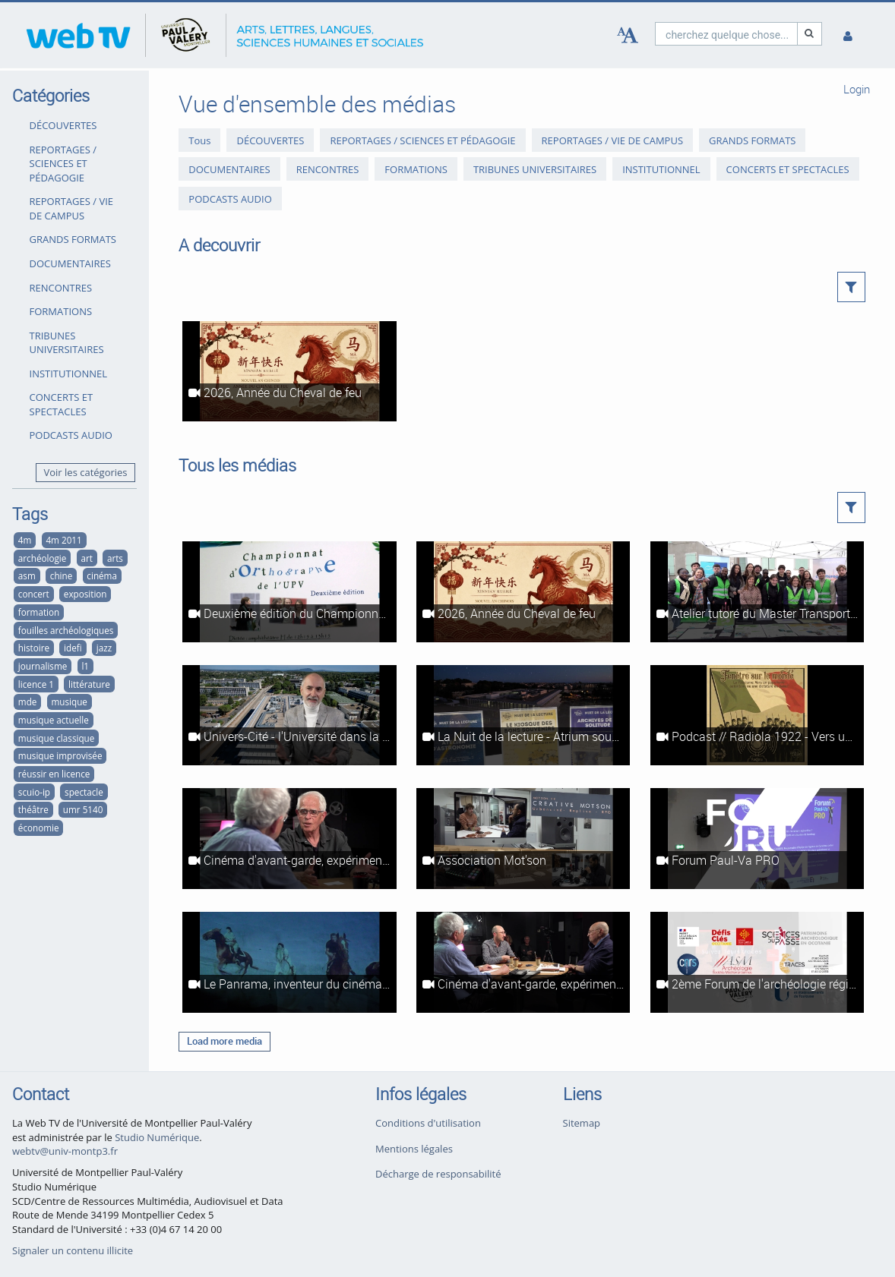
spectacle (84, 792)
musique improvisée (60, 755)
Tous (199, 140)
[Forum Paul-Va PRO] (757, 838)
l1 (85, 666)
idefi (73, 648)
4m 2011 (63, 540)
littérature (89, 684)
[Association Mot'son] (523, 838)
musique (69, 701)
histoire (33, 648)
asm (27, 575)
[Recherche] (810, 34)
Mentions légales (414, 1149)
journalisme (42, 666)
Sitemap (582, 1123)
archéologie (42, 558)
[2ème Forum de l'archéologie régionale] (757, 962)
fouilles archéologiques (66, 630)
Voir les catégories (86, 472)
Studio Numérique (157, 1137)
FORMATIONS (61, 311)
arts (115, 558)
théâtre (33, 809)
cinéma (102, 575)
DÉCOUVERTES (63, 125)
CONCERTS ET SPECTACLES (61, 404)
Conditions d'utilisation (428, 1123)
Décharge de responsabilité (438, 1174)
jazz (104, 648)
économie (38, 827)
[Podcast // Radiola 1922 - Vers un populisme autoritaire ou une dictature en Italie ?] (757, 715)
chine (61, 575)
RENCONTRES (61, 288)
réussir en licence (54, 774)
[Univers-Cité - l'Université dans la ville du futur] (289, 715)
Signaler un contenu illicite (72, 1250)
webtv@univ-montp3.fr (65, 1151)
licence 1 (36, 684)
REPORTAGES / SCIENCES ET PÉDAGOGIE (63, 163)
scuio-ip (34, 792)
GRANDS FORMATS (73, 239)
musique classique (56, 738)
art (86, 558)
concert (33, 594)
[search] (726, 34)
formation (38, 612)
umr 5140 (83, 809)
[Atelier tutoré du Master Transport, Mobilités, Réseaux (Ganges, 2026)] (757, 592)
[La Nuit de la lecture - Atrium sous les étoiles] (523, 715)
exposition (85, 594)
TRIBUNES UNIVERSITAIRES (67, 343)
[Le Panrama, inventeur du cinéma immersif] (289, 962)
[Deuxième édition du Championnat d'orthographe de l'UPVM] (289, 592)
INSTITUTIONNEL (68, 373)
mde (27, 701)
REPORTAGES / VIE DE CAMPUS (72, 208)
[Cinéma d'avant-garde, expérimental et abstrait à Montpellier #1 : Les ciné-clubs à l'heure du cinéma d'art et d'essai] (523, 962)
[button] (851, 287)
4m (25, 540)
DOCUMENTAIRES (70, 263)
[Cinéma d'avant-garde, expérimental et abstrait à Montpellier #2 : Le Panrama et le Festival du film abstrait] (289, 838)
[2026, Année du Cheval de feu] (289, 371)
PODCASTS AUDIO (71, 435)
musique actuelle (53, 720)
